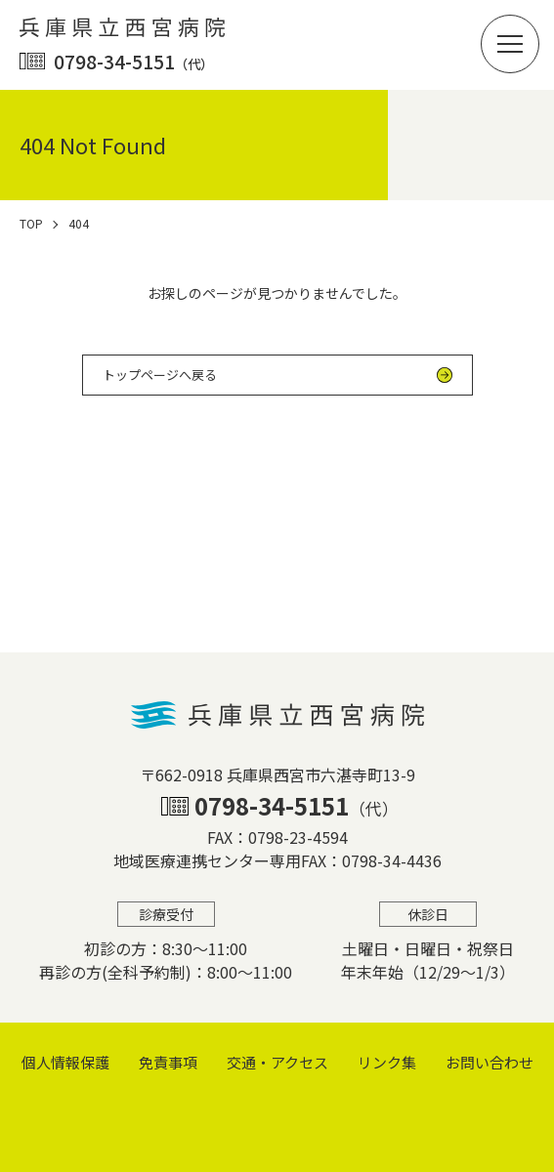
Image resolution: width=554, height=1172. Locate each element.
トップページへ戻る (160, 374)
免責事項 (168, 1062)
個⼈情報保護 (65, 1062)
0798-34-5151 (133, 61)
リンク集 (387, 1062)
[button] (510, 44)
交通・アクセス (277, 1062)
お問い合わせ (489, 1062)
